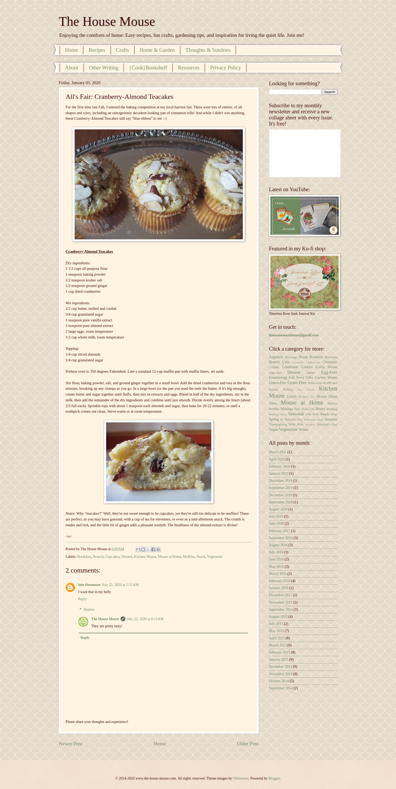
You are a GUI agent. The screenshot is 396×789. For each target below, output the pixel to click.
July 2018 (276, 516)
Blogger (274, 778)
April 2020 (277, 459)
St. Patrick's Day (291, 419)
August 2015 (278, 617)
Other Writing (104, 67)
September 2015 (281, 609)
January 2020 (279, 474)
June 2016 (276, 559)
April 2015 (277, 638)
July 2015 (276, 624)
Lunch (291, 396)
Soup (334, 414)
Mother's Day (306, 396)
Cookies (307, 367)
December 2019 (280, 481)
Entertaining (278, 378)
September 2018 (281, 502)
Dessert (126, 557)
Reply (82, 599)
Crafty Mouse (326, 367)
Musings (287, 409)
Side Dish (312, 414)
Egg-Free (329, 372)
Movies (332, 403)
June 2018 (276, 523)
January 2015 (279, 659)
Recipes (97, 50)
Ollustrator (241, 778)
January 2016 (279, 588)
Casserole (298, 362)
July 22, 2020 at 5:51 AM (120, 585)
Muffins (188, 557)
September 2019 (281, 488)
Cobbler (274, 367)
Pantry (320, 409)
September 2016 (281, 538)
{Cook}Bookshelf (148, 67)
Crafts (122, 50)
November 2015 (280, 602)
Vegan (273, 430)
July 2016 (276, 552)
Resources (188, 67)
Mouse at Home (169, 557)
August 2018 (278, 509)
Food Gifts (304, 378)
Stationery (310, 419)
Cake (286, 362)
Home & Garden (157, 50)
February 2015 (279, 652)
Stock (320, 419)
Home (71, 50)
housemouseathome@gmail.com (294, 335)
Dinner (310, 373)
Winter (303, 430)
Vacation (310, 424)
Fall (291, 378)
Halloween (315, 383)
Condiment (290, 367)
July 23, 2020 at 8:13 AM (145, 619)
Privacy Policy (225, 67)
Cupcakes (112, 557)
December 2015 (280, 595)
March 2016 (278, 574)
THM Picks (296, 424)
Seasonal (296, 413)
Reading (274, 414)
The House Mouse (107, 21)
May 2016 (276, 567)
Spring (274, 419)
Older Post (247, 743)
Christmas (330, 362)
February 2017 (279, 531)
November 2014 (280, 674)
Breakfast (84, 557)
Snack (200, 557)
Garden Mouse (326, 378)
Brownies (331, 357)
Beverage (291, 357)
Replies (89, 609)
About (71, 67)
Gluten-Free (278, 383)
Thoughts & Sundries (208, 50)
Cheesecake (313, 362)
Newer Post (71, 743)
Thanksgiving (278, 424)
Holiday (288, 389)
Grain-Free (297, 382)
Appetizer (276, 357)
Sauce (283, 414)
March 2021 (278, 452)
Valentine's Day (326, 424)
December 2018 (280, 495)
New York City (304, 409)
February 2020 (279, 466)
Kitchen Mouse (145, 557)
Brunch (98, 557)
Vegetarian (215, 557)
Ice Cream (306, 389)
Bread (303, 357)
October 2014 (279, 681)
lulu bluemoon (89, 585)
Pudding (331, 409)
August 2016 (278, 545)
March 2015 (278, 645)
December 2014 (280, 667)
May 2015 (276, 631)
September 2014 (281, 688)
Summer (331, 419)
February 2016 (279, 581)
